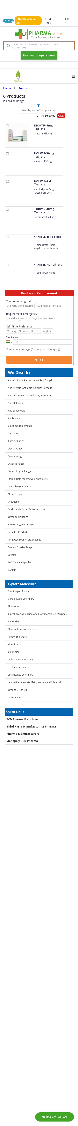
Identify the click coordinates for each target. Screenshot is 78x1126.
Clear (61, 115)
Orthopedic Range (18, 517)
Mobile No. (12, 337)
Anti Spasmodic (16, 410)
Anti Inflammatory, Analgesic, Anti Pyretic (30, 395)
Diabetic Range (16, 463)
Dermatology (15, 456)
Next (39, 360)
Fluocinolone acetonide (21, 629)
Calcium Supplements (20, 425)
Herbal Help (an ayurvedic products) (28, 479)
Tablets (12, 570)
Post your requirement (39, 55)
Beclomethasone (17, 667)
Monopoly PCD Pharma (22, 741)
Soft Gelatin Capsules (19, 562)
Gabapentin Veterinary (20, 659)
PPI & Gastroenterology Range (24, 539)
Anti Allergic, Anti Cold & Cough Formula (30, 388)
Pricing (9, 20)
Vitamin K (13, 644)
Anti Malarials (15, 403)
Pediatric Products (18, 532)
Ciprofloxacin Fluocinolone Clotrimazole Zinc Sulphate (38, 614)
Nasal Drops (15, 494)
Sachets (12, 554)
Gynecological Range (19, 471)
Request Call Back (54, 1116)
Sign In (67, 21)
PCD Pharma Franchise (22, 719)
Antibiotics (14, 418)
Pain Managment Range (21, 524)
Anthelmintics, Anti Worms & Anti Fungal (30, 380)
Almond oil (14, 621)
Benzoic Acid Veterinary (21, 598)
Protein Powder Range (20, 547)
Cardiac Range (16, 441)
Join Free (49, 21)
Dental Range (15, 448)
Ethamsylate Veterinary (20, 674)
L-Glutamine (14, 697)
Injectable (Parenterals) (20, 486)
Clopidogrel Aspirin (19, 591)
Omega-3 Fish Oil (17, 690)
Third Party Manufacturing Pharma (31, 726)
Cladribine (13, 652)
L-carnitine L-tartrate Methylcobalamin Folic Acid (34, 682)
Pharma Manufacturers (22, 733)
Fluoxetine (13, 606)
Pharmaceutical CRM (25, 21)
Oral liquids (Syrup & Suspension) (26, 509)
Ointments (13, 501)
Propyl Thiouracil (17, 636)
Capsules (13, 433)
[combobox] (39, 45)
